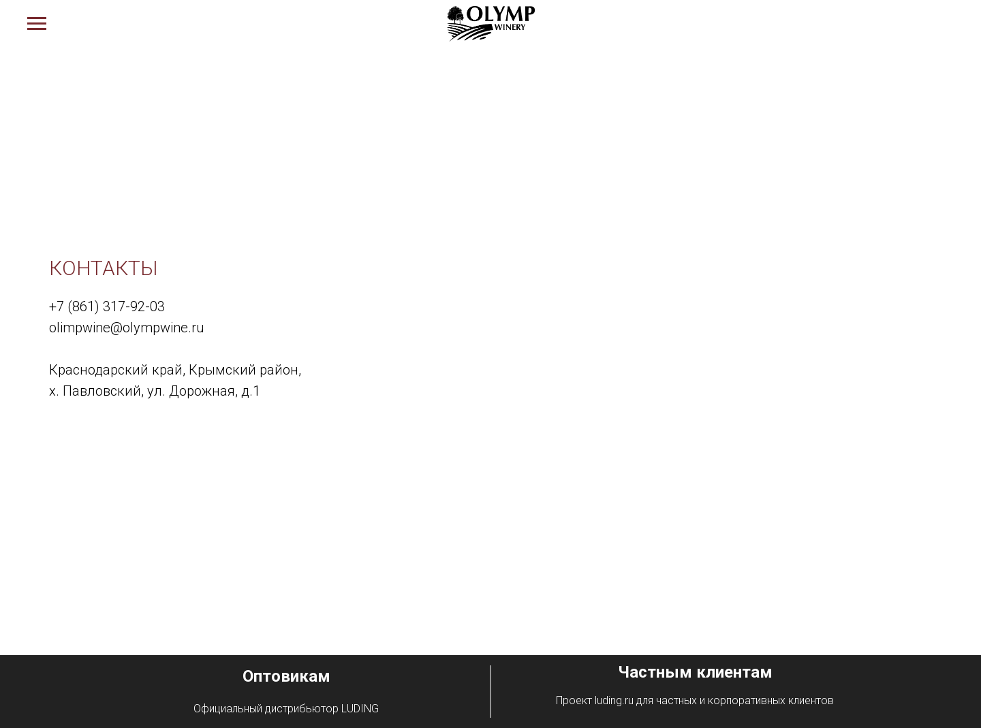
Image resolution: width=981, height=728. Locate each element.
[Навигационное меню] (36, 24)
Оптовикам (286, 676)
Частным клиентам (695, 672)
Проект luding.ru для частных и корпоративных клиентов (695, 700)
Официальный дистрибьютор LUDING (286, 708)
